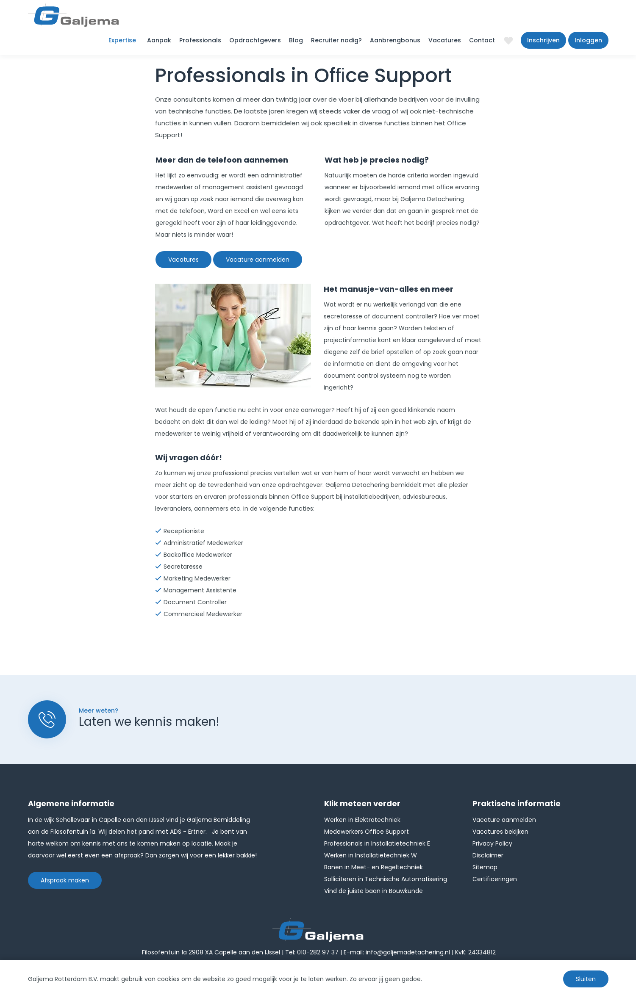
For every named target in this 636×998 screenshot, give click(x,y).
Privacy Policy (492, 843)
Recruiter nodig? (336, 40)
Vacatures (444, 40)
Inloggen (588, 40)
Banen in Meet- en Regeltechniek (373, 867)
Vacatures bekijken (500, 831)
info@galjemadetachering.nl (408, 952)
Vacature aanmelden (257, 259)
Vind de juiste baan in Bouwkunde (373, 891)
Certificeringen (494, 879)
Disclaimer (487, 855)
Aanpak (159, 40)
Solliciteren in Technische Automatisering (385, 879)
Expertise (122, 40)
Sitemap (484, 867)
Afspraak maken (65, 880)
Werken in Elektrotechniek (362, 820)
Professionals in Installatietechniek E (377, 843)
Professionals (200, 40)
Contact (482, 40)
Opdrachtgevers (255, 40)
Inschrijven (543, 40)
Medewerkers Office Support (366, 831)
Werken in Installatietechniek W (370, 855)
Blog (296, 40)
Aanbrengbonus (395, 40)
